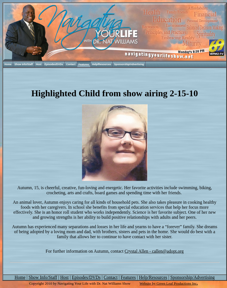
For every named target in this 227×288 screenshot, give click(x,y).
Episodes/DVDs (54, 64)
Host (39, 64)
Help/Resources (101, 64)
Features (84, 64)
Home (7, 64)
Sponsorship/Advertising (129, 64)
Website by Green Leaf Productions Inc (168, 283)
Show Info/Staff (24, 64)
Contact (71, 64)
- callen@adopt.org (154, 251)
